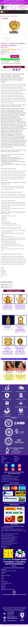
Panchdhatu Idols (5, 16)
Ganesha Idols (13, 16)
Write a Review (19, 49)
